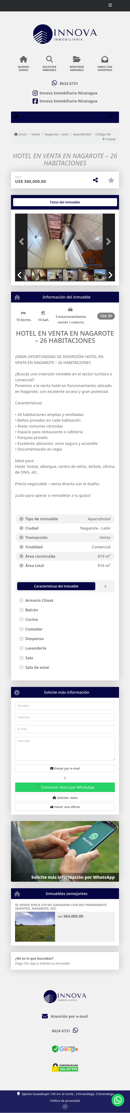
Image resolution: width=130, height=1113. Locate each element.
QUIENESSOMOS (23, 64)
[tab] (31, 202)
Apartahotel (82, 134)
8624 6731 (69, 83)
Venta (35, 134)
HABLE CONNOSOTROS (105, 64)
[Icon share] (65, 93)
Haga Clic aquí (25, 963)
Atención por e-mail (65, 1016)
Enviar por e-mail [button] (65, 768)
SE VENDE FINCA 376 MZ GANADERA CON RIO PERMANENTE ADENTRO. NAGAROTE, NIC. (61, 906)
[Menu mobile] (16, 117)
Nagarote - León (56, 134)
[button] (22, 241)
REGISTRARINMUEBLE (77, 64)
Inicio (20, 134)
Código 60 (103, 134)
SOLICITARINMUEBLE (49, 64)
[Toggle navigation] (110, 6)
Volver (109, 139)
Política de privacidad (65, 1101)
